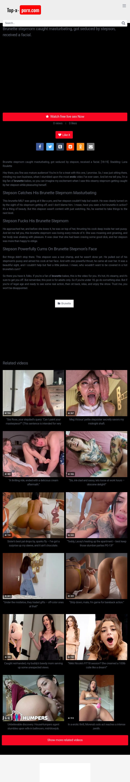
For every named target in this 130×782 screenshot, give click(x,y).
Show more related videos (65, 740)
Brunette (64, 303)
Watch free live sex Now (65, 116)
